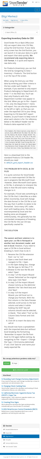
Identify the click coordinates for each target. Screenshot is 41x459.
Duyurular (7, 433)
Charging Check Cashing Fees (14, 386)
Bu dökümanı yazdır (20, 370)
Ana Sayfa (5, 20)
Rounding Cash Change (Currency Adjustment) (20, 379)
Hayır (14, 363)
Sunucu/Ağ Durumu (10, 443)
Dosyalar (7, 440)
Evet (7, 363)
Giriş (37, 2)
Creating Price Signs (10, 402)
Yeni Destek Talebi (10, 446)
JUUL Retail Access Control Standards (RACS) (19, 409)
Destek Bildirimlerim (10, 429)
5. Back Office (24, 20)
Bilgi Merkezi (14, 20)
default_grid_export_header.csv (19, 162)
